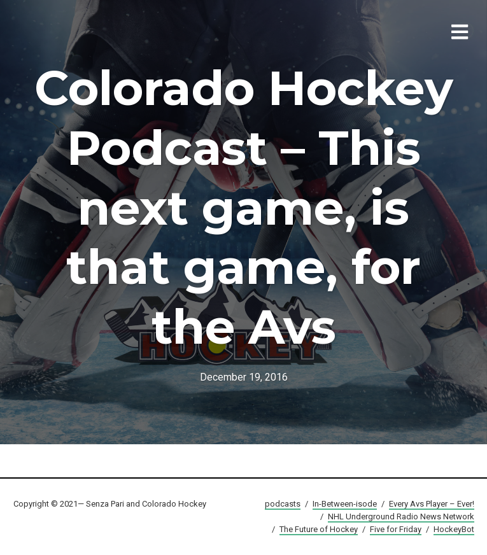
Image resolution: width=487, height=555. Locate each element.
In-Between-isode (345, 504)
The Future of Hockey (318, 529)
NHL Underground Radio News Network (401, 516)
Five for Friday (395, 529)
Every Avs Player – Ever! (431, 504)
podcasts (282, 504)
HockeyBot (454, 529)
